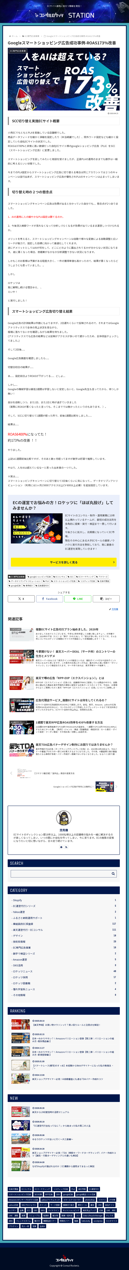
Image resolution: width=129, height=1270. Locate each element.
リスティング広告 (86, 581)
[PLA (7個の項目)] (73, 1189)
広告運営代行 (42, 585)
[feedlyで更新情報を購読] (61, 847)
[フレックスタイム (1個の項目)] (23, 1221)
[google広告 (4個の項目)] (68, 1194)
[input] (64, 873)
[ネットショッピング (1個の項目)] (71, 1210)
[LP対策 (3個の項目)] (112, 1200)
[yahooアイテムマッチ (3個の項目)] (50, 1200)
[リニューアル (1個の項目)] (34, 1215)
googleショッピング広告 (39, 576)
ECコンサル (59, 576)
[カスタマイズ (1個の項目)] (111, 1221)
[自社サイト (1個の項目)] (110, 1205)
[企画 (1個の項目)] (22, 1210)
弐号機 (64, 830)
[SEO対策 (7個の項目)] (38, 1194)
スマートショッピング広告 (63, 581)
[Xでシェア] (21, 598)
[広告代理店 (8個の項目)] (13, 1189)
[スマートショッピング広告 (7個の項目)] (20, 1194)
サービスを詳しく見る (64, 562)
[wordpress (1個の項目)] (98, 1221)
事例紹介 (28, 585)
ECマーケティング (85, 576)
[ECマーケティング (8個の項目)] (42, 1189)
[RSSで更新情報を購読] (66, 847)
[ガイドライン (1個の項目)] (53, 1210)
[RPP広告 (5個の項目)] (49, 1194)
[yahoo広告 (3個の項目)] (13, 1205)
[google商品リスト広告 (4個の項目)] (85, 1194)
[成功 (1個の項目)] (11, 1221)
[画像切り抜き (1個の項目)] (68, 1205)
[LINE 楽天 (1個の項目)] (111, 1210)
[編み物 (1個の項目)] (55, 1215)
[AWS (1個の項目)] (43, 1210)
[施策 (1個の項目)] (23, 1215)
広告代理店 (103, 581)
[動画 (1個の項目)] (76, 1221)
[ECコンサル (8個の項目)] (26, 1189)
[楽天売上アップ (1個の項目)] (89, 1210)
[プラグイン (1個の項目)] (13, 1226)
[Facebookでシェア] (49, 598)
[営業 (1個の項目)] (34, 1226)
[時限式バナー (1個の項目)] (65, 1221)
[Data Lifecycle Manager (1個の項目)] (93, 1215)
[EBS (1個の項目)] (36, 1210)
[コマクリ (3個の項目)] (102, 1200)
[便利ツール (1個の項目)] (82, 1205)
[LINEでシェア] (77, 598)
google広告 (15, 585)
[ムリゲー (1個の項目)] (12, 1210)
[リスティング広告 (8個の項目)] (60, 1189)
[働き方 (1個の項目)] (37, 1221)
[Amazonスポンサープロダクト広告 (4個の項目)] (23, 1200)
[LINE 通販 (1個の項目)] (13, 1215)
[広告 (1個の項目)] (101, 1210)
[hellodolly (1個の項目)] (85, 1221)
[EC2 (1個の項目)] (29, 1210)
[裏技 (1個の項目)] (92, 1205)
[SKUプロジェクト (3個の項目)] (28, 1205)
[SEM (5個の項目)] (58, 1194)
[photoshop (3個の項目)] (90, 1200)
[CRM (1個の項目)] (99, 1205)
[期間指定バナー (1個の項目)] (50, 1221)
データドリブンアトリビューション (24, 581)
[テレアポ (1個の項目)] (110, 1215)
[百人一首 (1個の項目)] (25, 1226)
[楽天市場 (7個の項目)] (82, 1189)
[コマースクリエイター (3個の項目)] (72, 1200)
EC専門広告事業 (17, 576)
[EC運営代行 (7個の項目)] (94, 1189)
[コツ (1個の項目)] (78, 1215)
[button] (106, 598)
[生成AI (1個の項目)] (42, 1226)
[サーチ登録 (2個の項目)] (55, 1205)
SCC (71, 576)
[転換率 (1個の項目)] (46, 1215)
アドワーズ (102, 576)
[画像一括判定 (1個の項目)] (67, 1215)
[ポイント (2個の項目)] (43, 1205)
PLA (46, 581)
